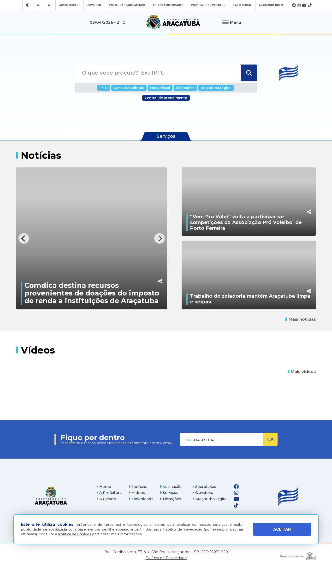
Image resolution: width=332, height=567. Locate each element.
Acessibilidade (69, 5)
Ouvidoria (94, 5)
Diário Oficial (242, 5)
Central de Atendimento (166, 98)
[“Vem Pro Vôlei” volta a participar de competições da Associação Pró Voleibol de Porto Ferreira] (249, 201)
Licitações (185, 88)
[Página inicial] (51, 496)
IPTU (104, 88)
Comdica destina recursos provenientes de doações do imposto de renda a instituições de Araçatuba (91, 293)
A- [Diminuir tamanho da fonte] (38, 5)
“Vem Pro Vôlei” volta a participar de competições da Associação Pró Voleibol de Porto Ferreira (246, 222)
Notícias (138, 486)
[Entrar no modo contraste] (27, 5)
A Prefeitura (109, 492)
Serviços (169, 492)
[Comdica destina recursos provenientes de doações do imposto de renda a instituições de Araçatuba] (91, 238)
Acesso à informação (168, 5)
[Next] (159, 238)
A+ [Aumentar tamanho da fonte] (50, 5)
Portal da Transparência (127, 5)
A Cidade (106, 498)
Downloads (141, 498)
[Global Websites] (298, 555)
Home (103, 486)
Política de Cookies (74, 534)
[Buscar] (248, 73)
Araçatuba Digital (272, 5)
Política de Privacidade (208, 5)
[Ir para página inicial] (173, 22)
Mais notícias (300, 319)
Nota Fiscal (160, 88)
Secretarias (204, 486)
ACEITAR (282, 529)
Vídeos (137, 492)
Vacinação (171, 486)
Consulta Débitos (129, 88)
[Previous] (23, 238)
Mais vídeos (302, 371)
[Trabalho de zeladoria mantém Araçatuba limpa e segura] (249, 275)
